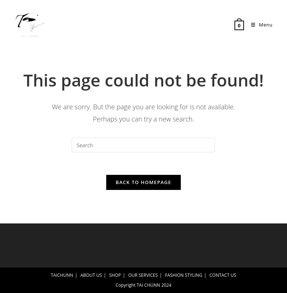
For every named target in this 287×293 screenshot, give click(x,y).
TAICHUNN (62, 275)
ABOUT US (91, 275)
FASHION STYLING (183, 275)
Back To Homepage (143, 182)
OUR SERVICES (143, 275)
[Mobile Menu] (259, 24)
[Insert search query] (143, 145)
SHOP (115, 275)
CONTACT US (222, 275)
